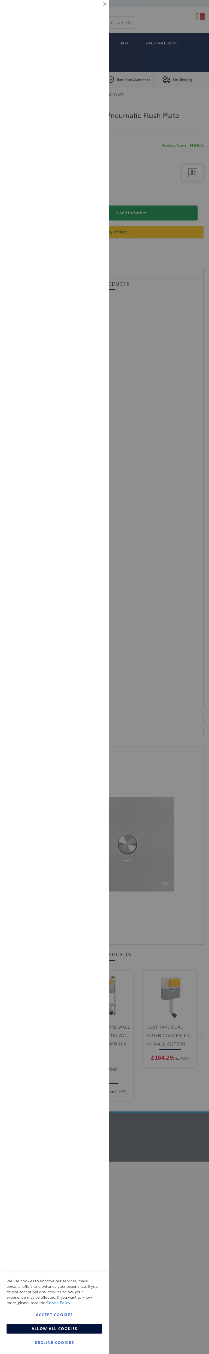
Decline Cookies (54, 1342)
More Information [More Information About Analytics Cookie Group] (87, 166)
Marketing (94, 68)
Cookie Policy (58, 1303)
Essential (94, 11)
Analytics (94, 137)
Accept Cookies (54, 1314)
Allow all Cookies (55, 1328)
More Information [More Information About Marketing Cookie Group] (87, 114)
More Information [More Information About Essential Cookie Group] (87, 45)
